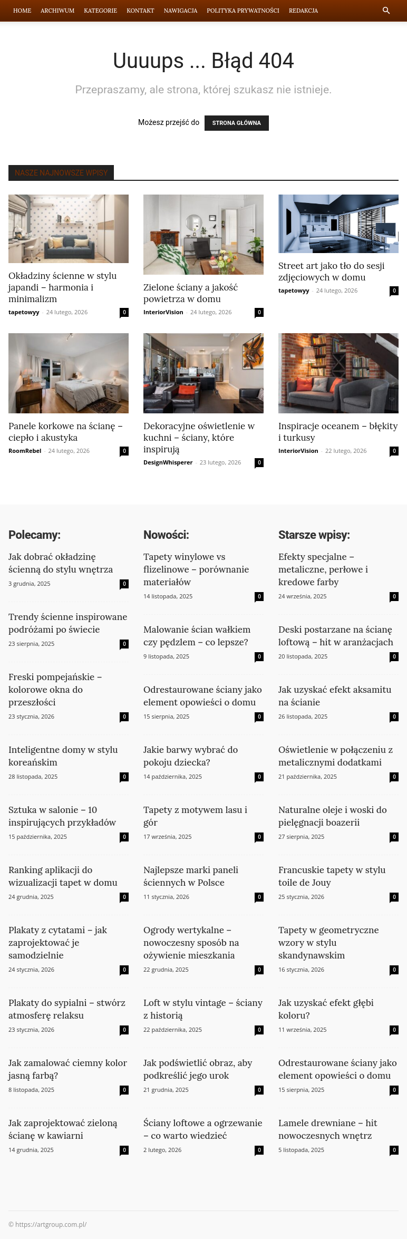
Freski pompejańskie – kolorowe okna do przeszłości (55, 689)
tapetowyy (23, 312)
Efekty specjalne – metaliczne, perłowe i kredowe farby (323, 569)
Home (22, 10)
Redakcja (303, 10)
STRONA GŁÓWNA (236, 123)
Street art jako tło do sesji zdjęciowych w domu (331, 271)
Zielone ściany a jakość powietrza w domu (190, 293)
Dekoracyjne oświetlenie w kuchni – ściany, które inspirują (199, 437)
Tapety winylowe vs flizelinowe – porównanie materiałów (196, 569)
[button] (386, 11)
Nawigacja (181, 10)
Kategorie (100, 10)
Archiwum (57, 10)
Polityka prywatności (243, 10)
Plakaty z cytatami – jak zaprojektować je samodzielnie (57, 942)
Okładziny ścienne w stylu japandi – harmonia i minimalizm (62, 287)
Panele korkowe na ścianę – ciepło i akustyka (65, 431)
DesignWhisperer (168, 462)
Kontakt (140, 10)
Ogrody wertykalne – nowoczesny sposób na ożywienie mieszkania (191, 942)
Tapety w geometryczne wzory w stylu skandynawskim (328, 942)
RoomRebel (24, 450)
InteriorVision (163, 312)
